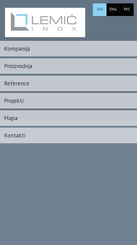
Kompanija (17, 48)
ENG (113, 9)
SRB (99, 9)
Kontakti (14, 135)
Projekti (13, 100)
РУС (127, 9)
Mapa (11, 118)
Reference (17, 83)
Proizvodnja (18, 66)
